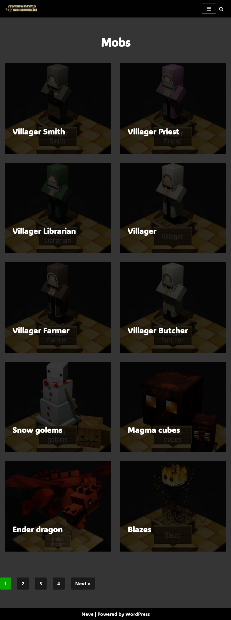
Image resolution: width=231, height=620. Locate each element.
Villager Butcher (158, 330)
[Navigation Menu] (209, 9)
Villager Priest (153, 131)
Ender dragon (37, 529)
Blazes (139, 529)
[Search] (221, 9)
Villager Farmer (40, 330)
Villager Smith (38, 131)
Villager (142, 231)
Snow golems (37, 430)
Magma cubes (154, 430)
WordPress (137, 614)
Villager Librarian (44, 231)
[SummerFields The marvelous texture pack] (23, 8)
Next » (83, 583)
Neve (88, 614)
